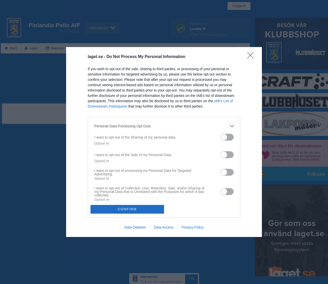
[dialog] (164, 142)
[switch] (227, 137)
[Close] (252, 57)
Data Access (164, 227)
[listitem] (164, 126)
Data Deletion (135, 227)
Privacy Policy (193, 227)
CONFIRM (127, 209)
